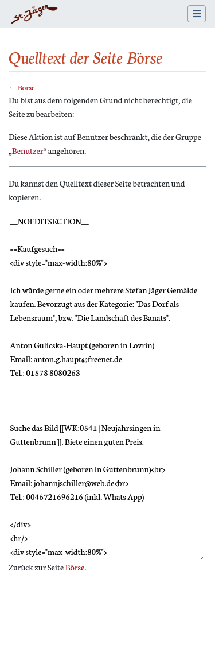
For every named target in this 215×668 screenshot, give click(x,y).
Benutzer (28, 150)
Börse (26, 87)
